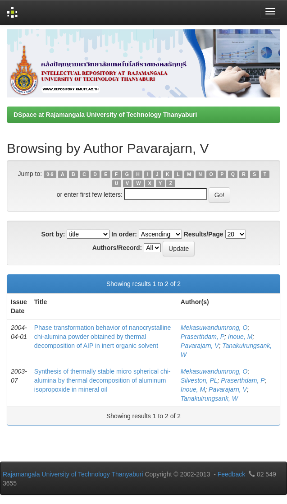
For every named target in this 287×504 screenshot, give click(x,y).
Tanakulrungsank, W (209, 398)
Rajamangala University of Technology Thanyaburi (73, 474)
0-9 (49, 174)
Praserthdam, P (202, 336)
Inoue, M (240, 336)
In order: (124, 234)
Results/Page (203, 234)
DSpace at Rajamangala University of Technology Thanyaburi (105, 114)
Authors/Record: (117, 247)
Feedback (231, 474)
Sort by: (53, 234)
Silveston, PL (199, 380)
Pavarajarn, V (200, 345)
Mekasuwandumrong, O (214, 327)
